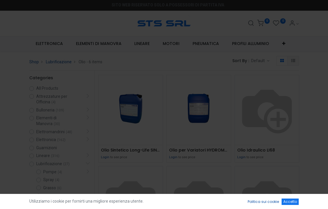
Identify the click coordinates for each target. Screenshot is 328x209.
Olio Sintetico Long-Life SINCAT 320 (130, 150)
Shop (34, 62)
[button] (284, 43)
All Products (47, 88)
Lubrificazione (59, 62)
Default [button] (258, 60)
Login (105, 157)
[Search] (251, 23)
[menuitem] (49, 43)
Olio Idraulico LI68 (256, 150)
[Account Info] (294, 23)
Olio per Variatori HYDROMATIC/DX (199, 150)
